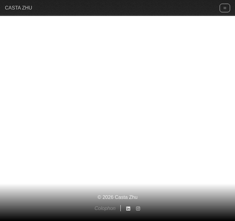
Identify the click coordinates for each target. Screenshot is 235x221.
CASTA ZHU (18, 7)
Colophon (105, 208)
